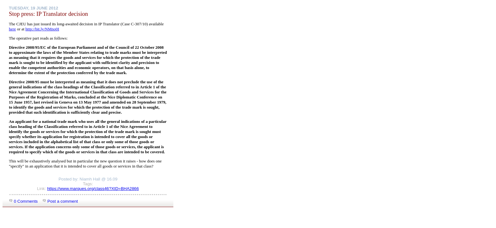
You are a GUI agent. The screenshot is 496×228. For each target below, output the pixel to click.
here (12, 29)
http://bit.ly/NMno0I (42, 29)
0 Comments (23, 201)
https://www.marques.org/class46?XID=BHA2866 (93, 188)
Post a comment (60, 201)
